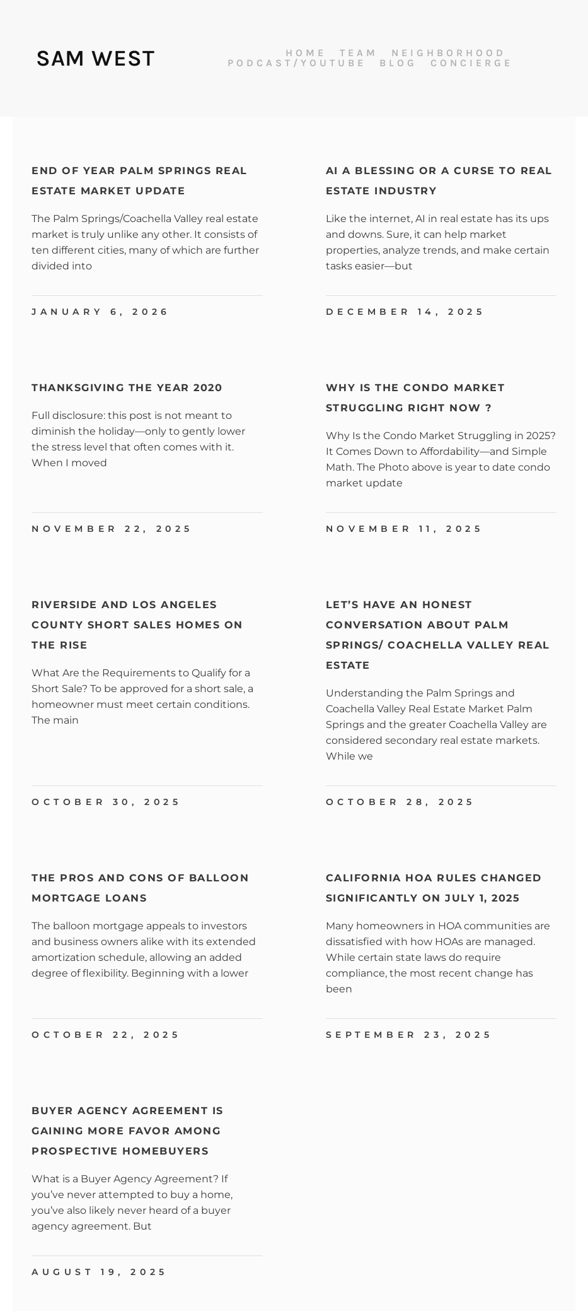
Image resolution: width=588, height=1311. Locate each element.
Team (359, 53)
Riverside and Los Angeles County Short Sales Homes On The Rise (137, 625)
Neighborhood (448, 53)
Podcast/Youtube (297, 63)
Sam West (95, 58)
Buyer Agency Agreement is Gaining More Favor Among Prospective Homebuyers (128, 1131)
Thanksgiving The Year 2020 (127, 388)
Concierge (471, 63)
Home (305, 53)
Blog (398, 63)
